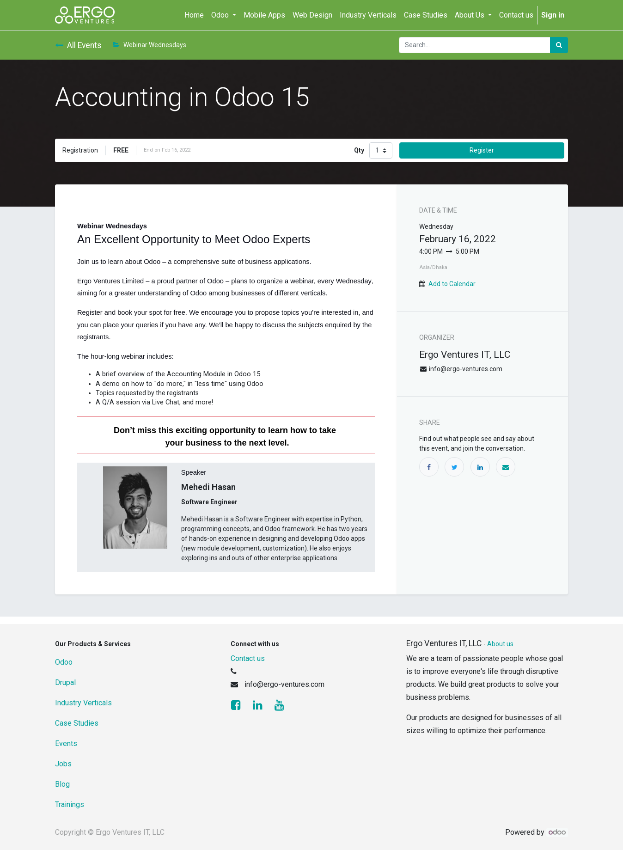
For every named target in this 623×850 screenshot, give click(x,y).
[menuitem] (194, 15)
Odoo (64, 662)
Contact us (248, 658)
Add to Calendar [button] (452, 283)
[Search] (559, 45)
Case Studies (76, 723)
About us (500, 644)
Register (482, 150)
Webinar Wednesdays (149, 45)
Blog (62, 784)
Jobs (63, 763)
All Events (78, 45)
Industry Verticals (83, 702)
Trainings (69, 804)
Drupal (65, 682)
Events (66, 743)
